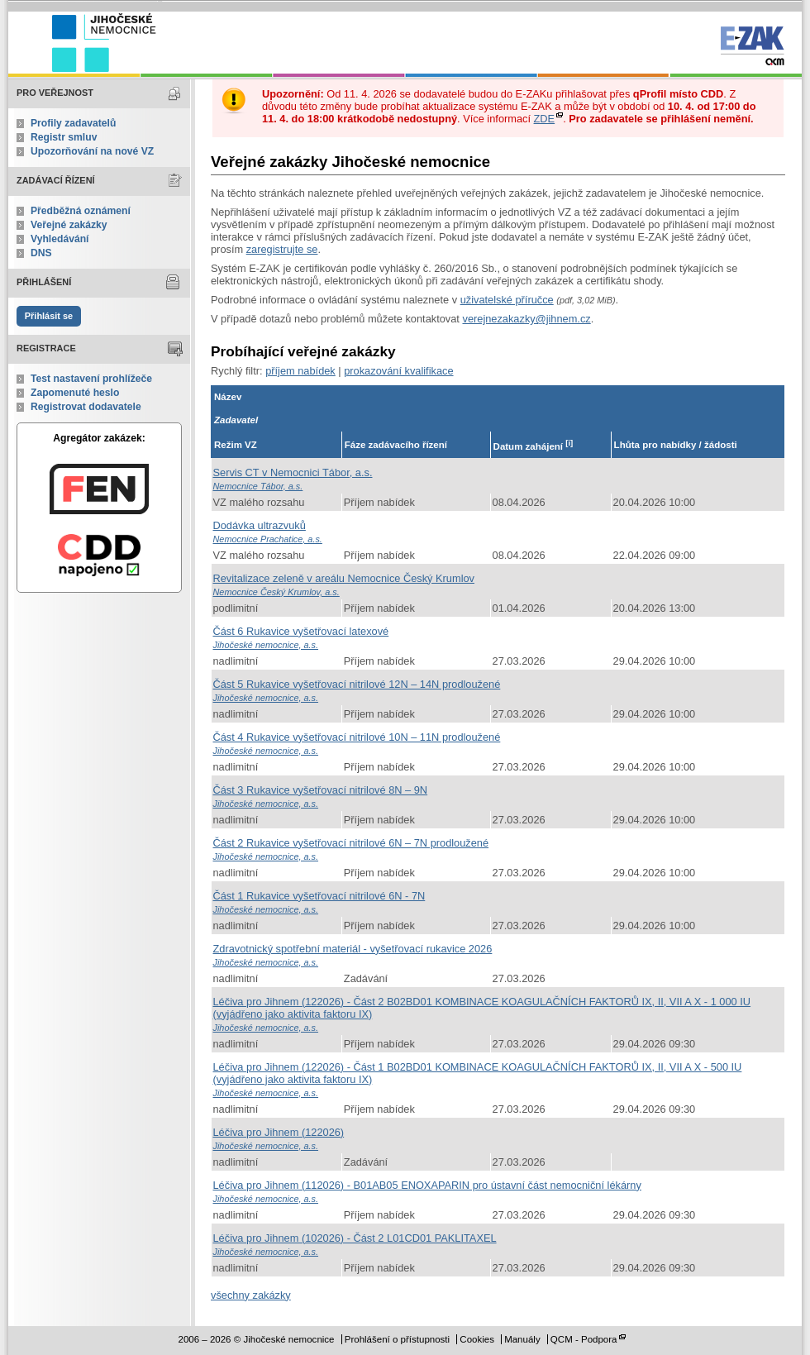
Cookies (477, 1339)
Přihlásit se (49, 316)
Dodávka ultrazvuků (259, 525)
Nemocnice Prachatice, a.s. (267, 539)
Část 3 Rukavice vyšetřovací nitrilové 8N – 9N (320, 790)
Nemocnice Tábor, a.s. (258, 486)
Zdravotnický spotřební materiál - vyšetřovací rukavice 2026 (353, 948)
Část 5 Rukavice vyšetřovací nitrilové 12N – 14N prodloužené (357, 684)
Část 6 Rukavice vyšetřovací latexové (301, 631)
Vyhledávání (60, 239)
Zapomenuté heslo (75, 392)
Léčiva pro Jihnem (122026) (279, 1132)
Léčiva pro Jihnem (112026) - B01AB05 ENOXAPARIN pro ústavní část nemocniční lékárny (427, 1185)
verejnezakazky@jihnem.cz (526, 319)
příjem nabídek (300, 371)
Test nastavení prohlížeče (91, 378)
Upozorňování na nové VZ (92, 151)
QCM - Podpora (583, 1339)
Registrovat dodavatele (86, 407)
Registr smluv (64, 137)
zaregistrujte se (282, 249)
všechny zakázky (251, 1295)
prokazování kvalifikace (398, 371)
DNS (41, 253)
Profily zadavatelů (73, 123)
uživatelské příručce (507, 299)
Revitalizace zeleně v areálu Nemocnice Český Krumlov (344, 578)
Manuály (522, 1339)
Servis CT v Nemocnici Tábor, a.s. (293, 472)
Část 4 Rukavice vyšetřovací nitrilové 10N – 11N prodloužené (357, 737)
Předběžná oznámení (81, 211)
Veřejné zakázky (69, 225)
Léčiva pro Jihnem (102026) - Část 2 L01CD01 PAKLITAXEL (355, 1238)
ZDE (544, 118)
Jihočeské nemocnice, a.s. (266, 645)
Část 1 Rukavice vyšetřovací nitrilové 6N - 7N (319, 896)
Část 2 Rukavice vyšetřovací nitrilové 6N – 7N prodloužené (351, 843)
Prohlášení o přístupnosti (397, 1339)
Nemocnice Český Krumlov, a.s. (276, 592)
